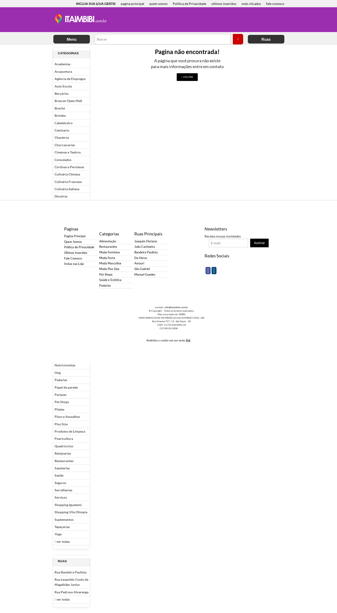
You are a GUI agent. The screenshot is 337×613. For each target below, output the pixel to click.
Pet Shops (62, 402)
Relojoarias (63, 453)
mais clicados (251, 4)
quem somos (158, 4)
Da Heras (140, 258)
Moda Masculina (110, 263)
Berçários (62, 93)
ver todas (62, 542)
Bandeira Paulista (146, 252)
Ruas (266, 39)
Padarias (61, 380)
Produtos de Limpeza (70, 431)
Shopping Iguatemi (68, 505)
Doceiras (61, 196)
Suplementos (64, 520)
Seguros (60, 483)
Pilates (59, 409)
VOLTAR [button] (187, 77)
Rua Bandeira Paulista (70, 572)
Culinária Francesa (68, 182)
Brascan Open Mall (68, 101)
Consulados (63, 160)
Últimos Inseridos (75, 253)
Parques (60, 395)
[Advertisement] (196, 20)
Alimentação (107, 241)
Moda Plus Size (109, 269)
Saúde (59, 475)
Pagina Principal (74, 236)
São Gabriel (142, 269)
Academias (62, 64)
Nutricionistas (65, 365)
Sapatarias (62, 468)
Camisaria (62, 130)
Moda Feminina (109, 252)
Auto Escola (63, 86)
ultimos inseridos (223, 4)
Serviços (61, 497)
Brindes (60, 115)
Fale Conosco (73, 258)
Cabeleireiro (64, 123)
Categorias (68, 53)
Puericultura (64, 439)
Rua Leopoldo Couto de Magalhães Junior (71, 582)
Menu (72, 39)
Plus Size (61, 424)
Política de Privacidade (189, 4)
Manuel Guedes (144, 274)
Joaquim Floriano (145, 241)
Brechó (60, 108)
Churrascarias (65, 145)
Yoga (58, 534)
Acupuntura (63, 71)
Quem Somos (73, 242)
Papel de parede (66, 387)
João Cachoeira (144, 246)
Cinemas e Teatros (68, 152)
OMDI (182, 314)
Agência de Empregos (70, 79)
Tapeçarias (62, 527)
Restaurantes (64, 461)
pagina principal (132, 4)
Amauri (139, 263)
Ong (58, 373)
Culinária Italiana (67, 189)
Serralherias (63, 490)
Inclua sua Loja (74, 264)
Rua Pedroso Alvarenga (71, 592)
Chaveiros (62, 137)
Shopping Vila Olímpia (71, 512)
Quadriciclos (64, 446)
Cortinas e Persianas (69, 167)
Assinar (259, 243)
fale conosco (275, 4)
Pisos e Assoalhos (67, 417)
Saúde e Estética (110, 280)
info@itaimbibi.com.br (176, 307)
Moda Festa (107, 258)
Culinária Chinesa (67, 174)
